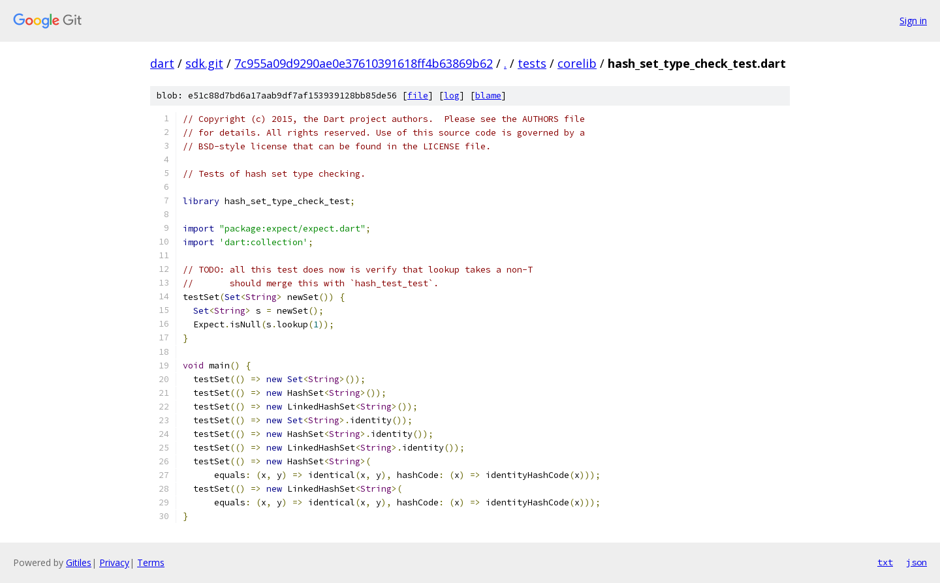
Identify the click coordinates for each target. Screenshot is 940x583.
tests (532, 63)
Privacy (114, 562)
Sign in (913, 20)
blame (488, 95)
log (452, 95)
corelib (577, 63)
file (417, 95)
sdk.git (204, 63)
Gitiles (78, 562)
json (916, 562)
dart (162, 63)
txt (885, 562)
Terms (150, 562)
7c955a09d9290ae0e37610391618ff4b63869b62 (363, 63)
